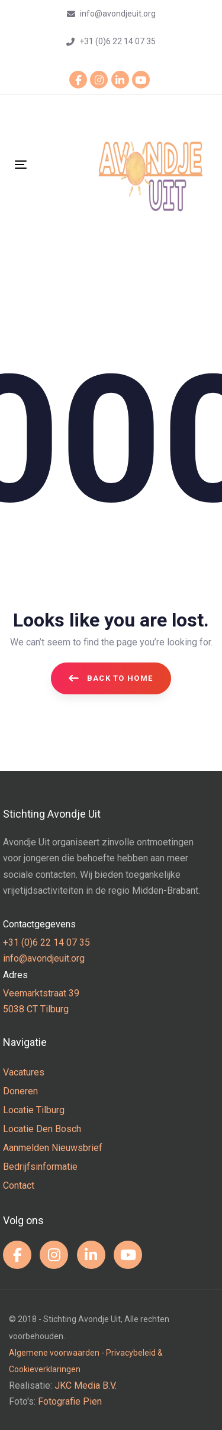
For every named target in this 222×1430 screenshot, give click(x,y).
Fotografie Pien (70, 1401)
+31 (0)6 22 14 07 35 (46, 942)
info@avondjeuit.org (44, 958)
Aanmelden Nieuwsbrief (52, 1147)
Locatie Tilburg (34, 1110)
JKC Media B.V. (85, 1385)
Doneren (20, 1091)
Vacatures (23, 1072)
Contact (18, 1185)
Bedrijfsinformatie (40, 1166)
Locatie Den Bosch (42, 1128)
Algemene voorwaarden (54, 1352)
